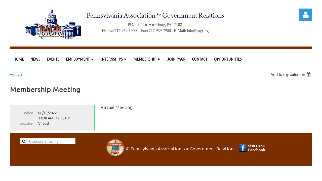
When (28, 112)
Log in (305, 15)
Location (26, 123)
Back (19, 75)
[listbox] (291, 74)
